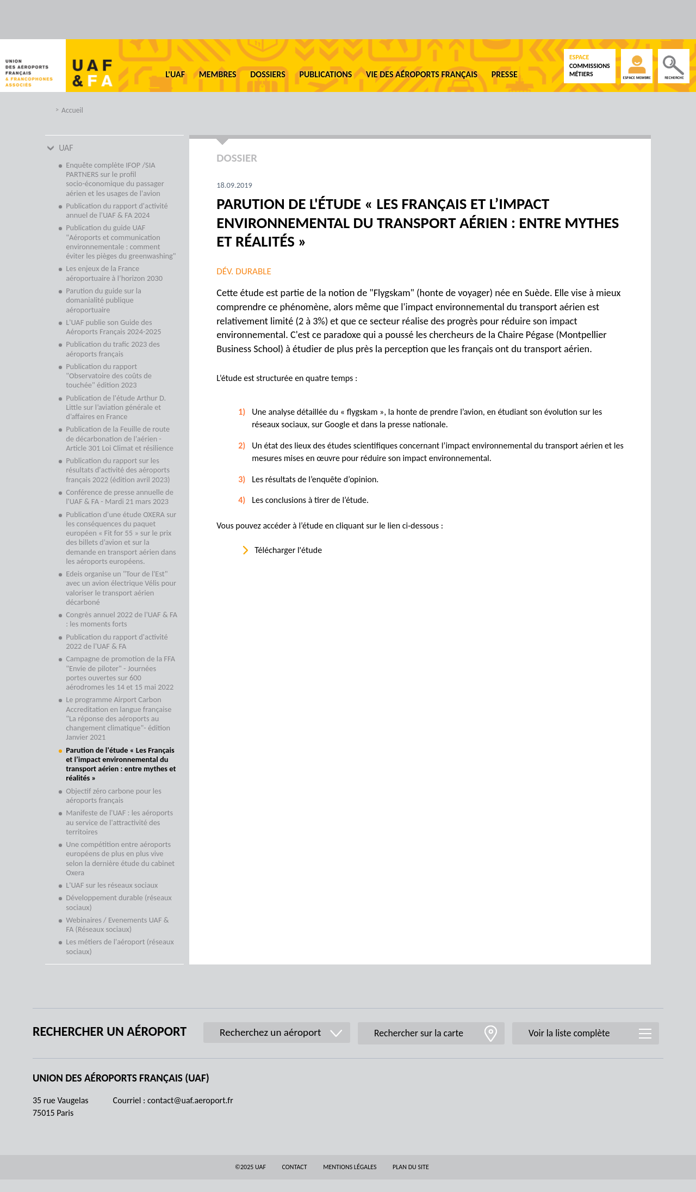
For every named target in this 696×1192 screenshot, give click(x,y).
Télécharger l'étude (288, 550)
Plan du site (411, 1167)
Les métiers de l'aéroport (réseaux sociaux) (119, 946)
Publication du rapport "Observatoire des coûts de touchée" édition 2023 (109, 375)
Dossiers (267, 74)
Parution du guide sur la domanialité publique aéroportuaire (103, 300)
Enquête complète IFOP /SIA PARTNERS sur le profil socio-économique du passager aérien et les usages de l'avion (115, 179)
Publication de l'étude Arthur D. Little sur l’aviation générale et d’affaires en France (116, 407)
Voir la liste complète (569, 1033)
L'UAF (175, 74)
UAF (66, 148)
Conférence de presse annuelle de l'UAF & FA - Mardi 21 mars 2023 (119, 496)
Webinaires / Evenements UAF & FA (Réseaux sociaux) (117, 924)
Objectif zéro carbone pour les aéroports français (113, 795)
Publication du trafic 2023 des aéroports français (113, 348)
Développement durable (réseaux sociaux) (119, 902)
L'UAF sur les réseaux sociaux (112, 885)
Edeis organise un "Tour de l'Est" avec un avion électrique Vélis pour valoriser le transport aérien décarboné (121, 588)
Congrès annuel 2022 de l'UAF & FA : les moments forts (121, 619)
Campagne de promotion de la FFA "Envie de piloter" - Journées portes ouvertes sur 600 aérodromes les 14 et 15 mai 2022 (120, 673)
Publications (325, 74)
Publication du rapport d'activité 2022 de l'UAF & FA (116, 641)
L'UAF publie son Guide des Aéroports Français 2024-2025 (113, 326)
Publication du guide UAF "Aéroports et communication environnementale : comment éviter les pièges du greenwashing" (121, 242)
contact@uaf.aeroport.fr (190, 1100)
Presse (505, 74)
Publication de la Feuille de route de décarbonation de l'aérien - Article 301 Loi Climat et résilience (119, 438)
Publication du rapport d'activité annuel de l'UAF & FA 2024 (116, 210)
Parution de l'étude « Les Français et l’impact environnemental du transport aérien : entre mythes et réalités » (121, 764)
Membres (218, 74)
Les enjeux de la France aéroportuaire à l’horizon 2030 (114, 272)
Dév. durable (243, 271)
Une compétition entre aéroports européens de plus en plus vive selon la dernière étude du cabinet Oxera (120, 858)
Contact (294, 1167)
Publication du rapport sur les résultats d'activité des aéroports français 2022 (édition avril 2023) (118, 470)
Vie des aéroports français (421, 74)
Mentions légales (349, 1167)
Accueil (72, 110)
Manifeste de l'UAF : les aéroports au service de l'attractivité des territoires (119, 822)
